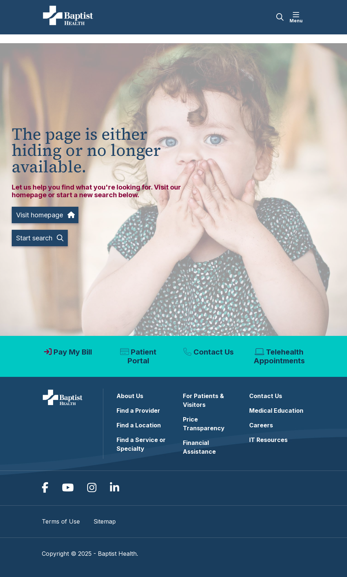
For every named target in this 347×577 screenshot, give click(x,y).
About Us (130, 396)
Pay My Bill (72, 352)
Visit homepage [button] (45, 215)
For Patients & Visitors (203, 400)
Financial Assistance (199, 447)
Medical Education (276, 410)
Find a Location (139, 425)
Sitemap (104, 521)
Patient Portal (142, 356)
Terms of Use (61, 521)
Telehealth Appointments (279, 356)
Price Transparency (204, 424)
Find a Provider (138, 410)
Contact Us (213, 352)
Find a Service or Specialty (141, 444)
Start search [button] (39, 238)
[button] (297, 17)
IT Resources (268, 439)
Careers (261, 425)
